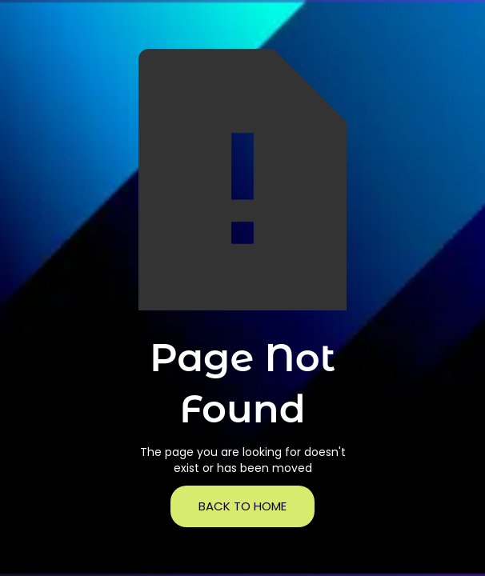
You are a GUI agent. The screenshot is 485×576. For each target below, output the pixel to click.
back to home (242, 506)
